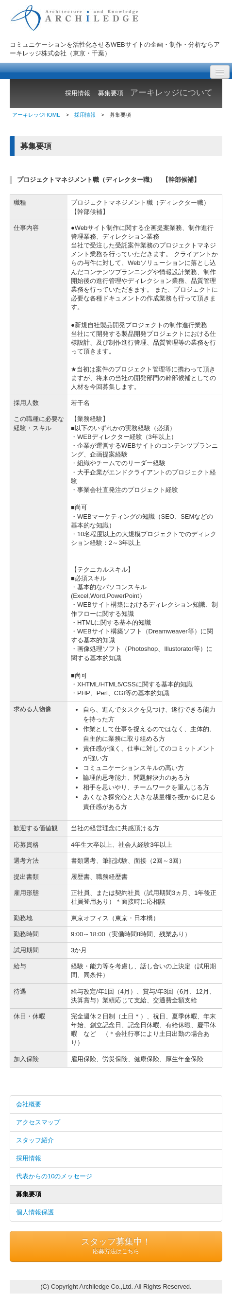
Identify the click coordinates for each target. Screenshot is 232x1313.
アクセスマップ (38, 1122)
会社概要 (28, 1104)
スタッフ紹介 (35, 1140)
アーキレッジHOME (36, 115)
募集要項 (28, 1194)
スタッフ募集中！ (116, 1246)
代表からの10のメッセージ (54, 1176)
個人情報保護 (35, 1212)
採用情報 (85, 115)
